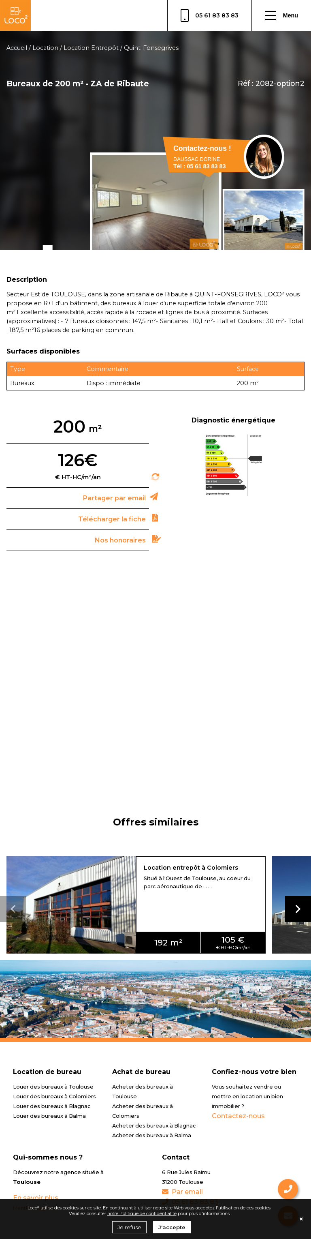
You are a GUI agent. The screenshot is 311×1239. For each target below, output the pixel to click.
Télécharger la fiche (112, 519)
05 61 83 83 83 (210, 15)
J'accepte (171, 1227)
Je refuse (129, 1227)
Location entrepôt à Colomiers (191, 867)
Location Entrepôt (91, 47)
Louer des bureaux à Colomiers (54, 1096)
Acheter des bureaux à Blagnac (154, 1126)
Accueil (16, 47)
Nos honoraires (120, 540)
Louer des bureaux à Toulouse (53, 1087)
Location (45, 47)
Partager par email (114, 498)
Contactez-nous (238, 1116)
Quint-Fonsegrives (151, 47)
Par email (182, 1192)
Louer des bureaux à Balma (49, 1116)
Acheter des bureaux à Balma (151, 1135)
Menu (281, 15)
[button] (298, 909)
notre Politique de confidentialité (142, 1213)
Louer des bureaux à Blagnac (52, 1106)
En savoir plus (35, 1198)
